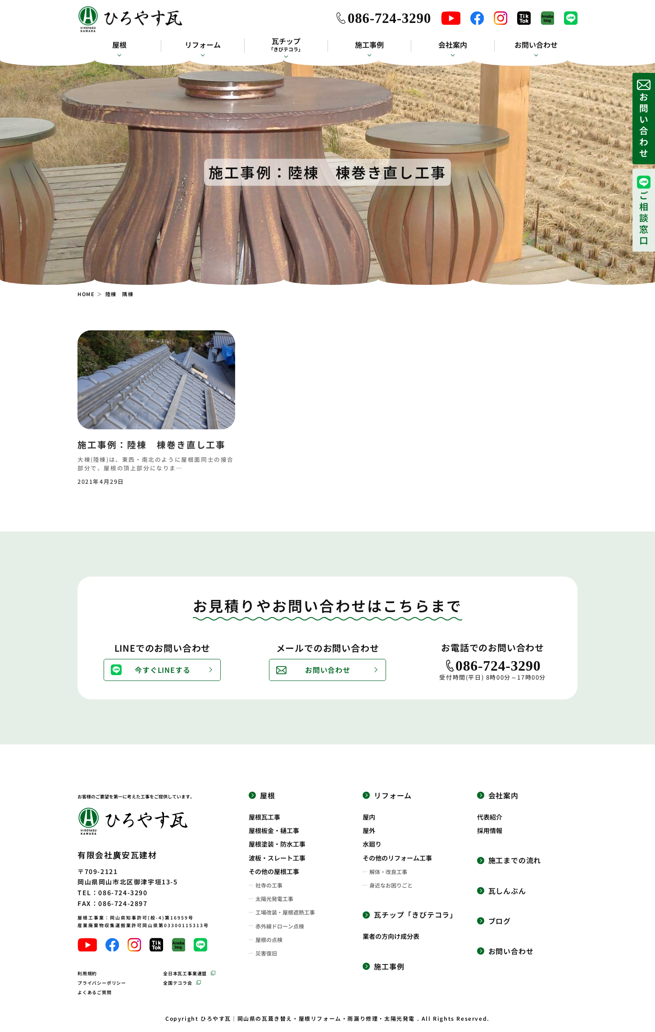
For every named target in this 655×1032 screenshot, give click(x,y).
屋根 (119, 44)
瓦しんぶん (507, 891)
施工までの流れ (514, 860)
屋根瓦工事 (264, 816)
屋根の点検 (268, 939)
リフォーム (203, 44)
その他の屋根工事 (274, 871)
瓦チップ (285, 44)
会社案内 (452, 44)
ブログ (499, 921)
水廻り (372, 843)
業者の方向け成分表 (391, 936)
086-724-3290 (389, 18)
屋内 (369, 816)
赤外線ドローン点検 (279, 926)
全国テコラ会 (177, 983)
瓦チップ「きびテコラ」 (415, 914)
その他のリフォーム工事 (397, 857)
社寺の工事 (268, 885)
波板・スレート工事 (277, 857)
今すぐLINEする (162, 669)
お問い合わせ (536, 44)
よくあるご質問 (94, 992)
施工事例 (369, 44)
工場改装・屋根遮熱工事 (285, 912)
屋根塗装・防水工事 (277, 843)
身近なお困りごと (391, 885)
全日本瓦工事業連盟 (185, 973)
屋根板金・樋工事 (274, 830)
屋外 (369, 830)
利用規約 (87, 973)
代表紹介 (489, 816)
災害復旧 (266, 953)
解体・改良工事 (388, 871)
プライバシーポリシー (101, 982)
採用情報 (489, 830)
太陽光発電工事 (274, 898)
